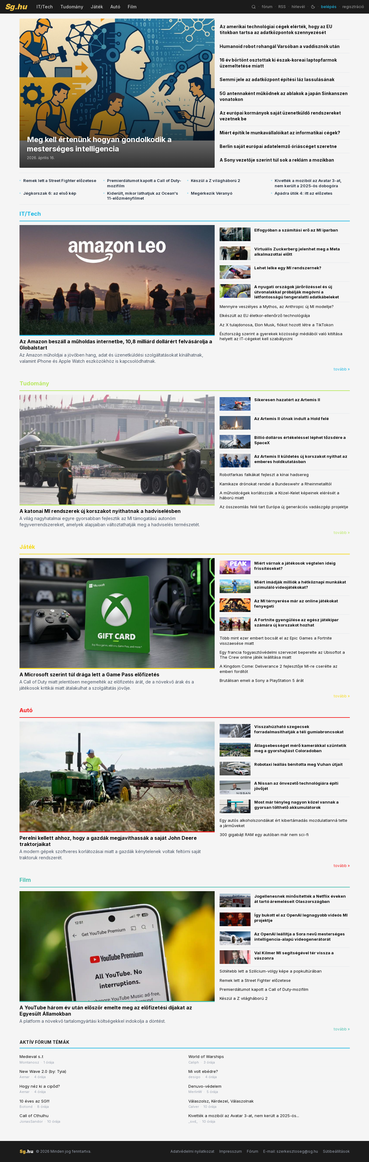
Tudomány (71, 6)
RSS (282, 6)
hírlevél (298, 6)
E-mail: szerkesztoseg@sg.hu (290, 1151)
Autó (115, 6)
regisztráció (353, 6)
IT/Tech (44, 6)
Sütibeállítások (336, 1151)
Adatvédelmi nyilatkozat (192, 1151)
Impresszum (230, 1151)
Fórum (252, 1151)
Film (132, 6)
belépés (329, 6)
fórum (267, 6)
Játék (97, 6)
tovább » (342, 369)
